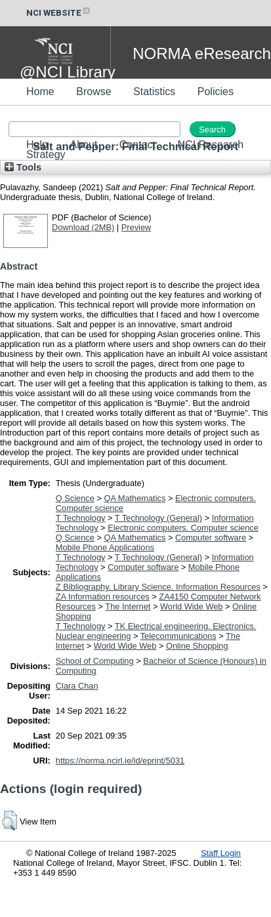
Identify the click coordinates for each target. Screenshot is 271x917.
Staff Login (221, 853)
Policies (216, 91)
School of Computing (95, 661)
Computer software (210, 537)
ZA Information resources (103, 596)
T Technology (81, 518)
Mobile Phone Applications (105, 547)
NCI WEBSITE (59, 13)
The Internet (127, 606)
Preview (136, 227)
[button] (9, 820)
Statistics (154, 91)
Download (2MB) (83, 227)
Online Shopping (197, 646)
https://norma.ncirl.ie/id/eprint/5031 (120, 760)
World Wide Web (191, 606)
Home (40, 91)
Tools (23, 167)
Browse (93, 91)
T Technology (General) (158, 518)
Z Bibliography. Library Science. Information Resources (158, 587)
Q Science (75, 498)
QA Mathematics (134, 498)
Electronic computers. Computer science (183, 528)
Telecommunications (178, 636)
